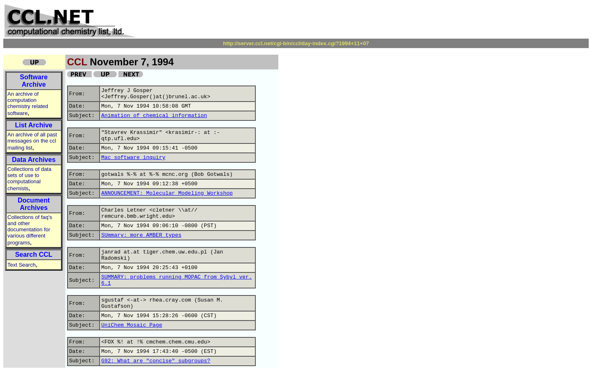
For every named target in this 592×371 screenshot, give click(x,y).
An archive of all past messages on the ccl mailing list (32, 141)
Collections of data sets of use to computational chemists (29, 178)
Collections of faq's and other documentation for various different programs (29, 230)
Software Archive (34, 81)
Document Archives (34, 204)
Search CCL (34, 254)
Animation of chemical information (154, 116)
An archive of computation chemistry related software (27, 103)
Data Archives (34, 159)
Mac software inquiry (133, 157)
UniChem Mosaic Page (131, 325)
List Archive (34, 125)
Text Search (21, 265)
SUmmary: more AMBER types (141, 235)
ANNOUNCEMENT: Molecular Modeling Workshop (167, 193)
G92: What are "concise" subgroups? (155, 361)
